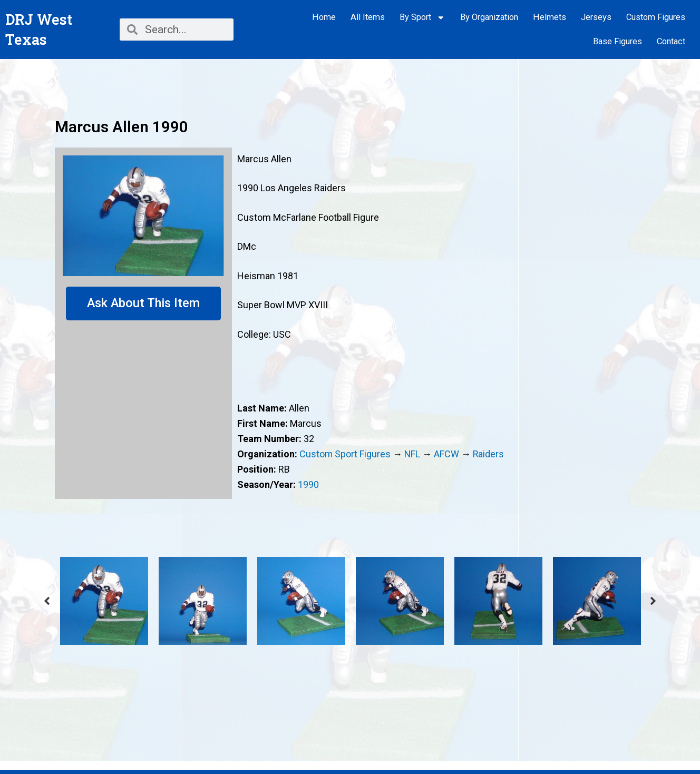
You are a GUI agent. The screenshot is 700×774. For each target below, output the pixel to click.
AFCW (447, 453)
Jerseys (596, 17)
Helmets (549, 17)
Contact (671, 41)
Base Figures (617, 41)
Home (324, 17)
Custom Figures (655, 17)
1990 (308, 484)
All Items (368, 17)
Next (653, 600)
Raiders (489, 453)
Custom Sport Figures (345, 453)
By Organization (489, 17)
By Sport (422, 17)
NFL (413, 453)
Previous (47, 600)
